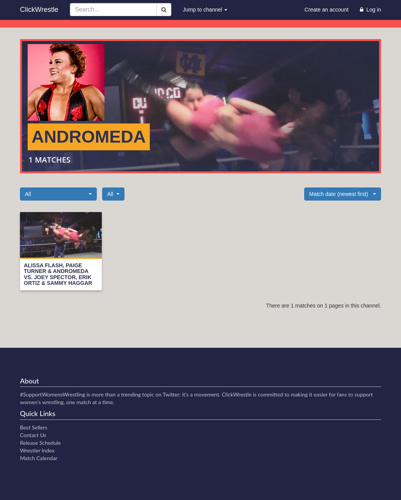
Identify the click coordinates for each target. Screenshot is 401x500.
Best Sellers (33, 427)
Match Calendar (38, 458)
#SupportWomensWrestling (52, 394)
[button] (58, 194)
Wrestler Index (37, 450)
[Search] (163, 9)
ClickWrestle (39, 9)
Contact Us (33, 435)
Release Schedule (40, 442)
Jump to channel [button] (205, 10)
